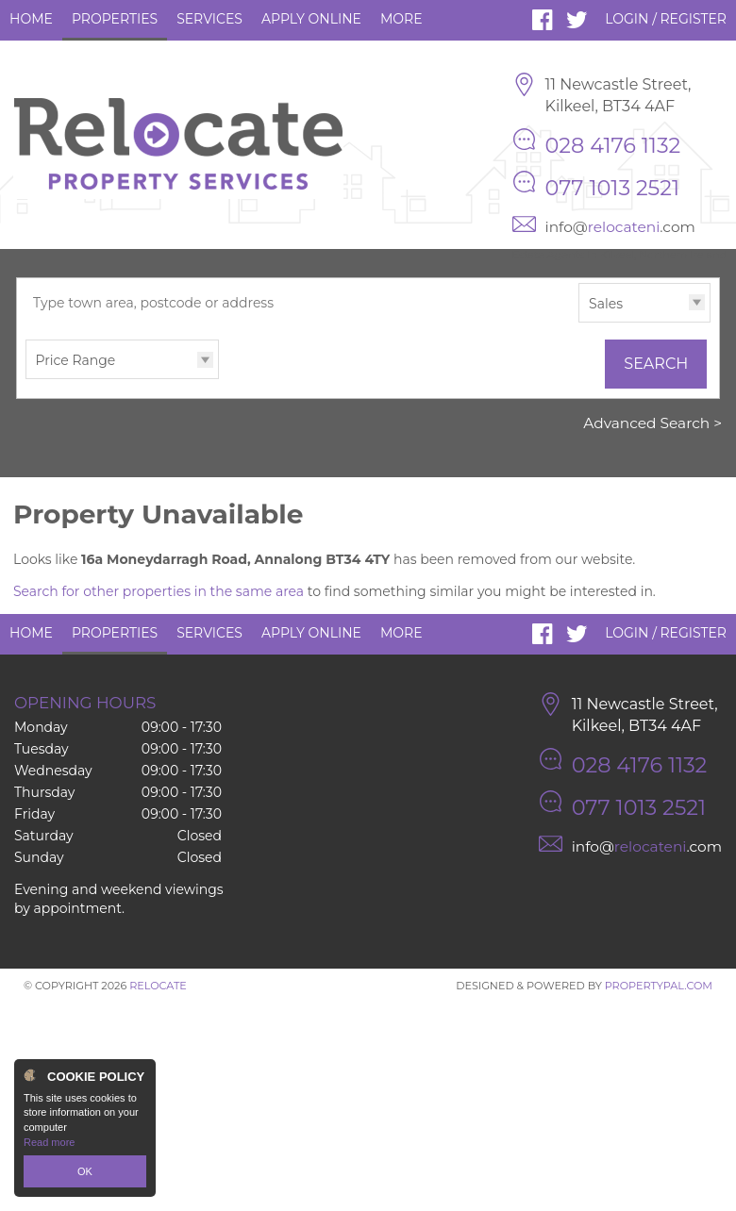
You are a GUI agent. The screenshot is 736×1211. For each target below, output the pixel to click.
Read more (49, 1142)
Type (578, 321)
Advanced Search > (652, 423)
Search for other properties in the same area (158, 591)
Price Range (76, 360)
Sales (606, 303)
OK (84, 1171)
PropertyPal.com (658, 985)
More (401, 18)
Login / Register (666, 18)
